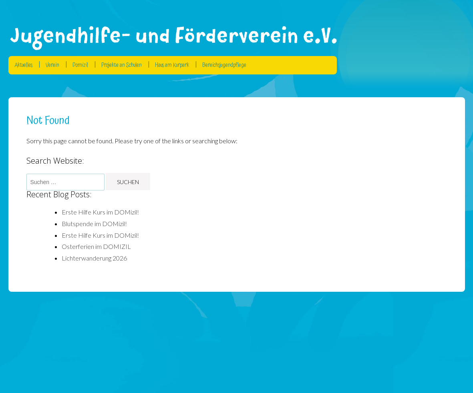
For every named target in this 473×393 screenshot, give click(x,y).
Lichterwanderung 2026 (94, 258)
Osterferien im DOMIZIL (96, 246)
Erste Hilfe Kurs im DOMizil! (100, 212)
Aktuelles (23, 65)
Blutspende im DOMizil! (94, 223)
